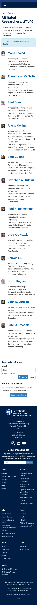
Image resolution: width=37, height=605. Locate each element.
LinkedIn (19, 443)
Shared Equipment (7, 536)
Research (23, 469)
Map (18, 428)
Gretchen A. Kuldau (21, 180)
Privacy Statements (12, 588)
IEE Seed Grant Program (9, 569)
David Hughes (17, 281)
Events (22, 543)
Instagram (13, 443)
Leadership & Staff (26, 526)
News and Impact (6, 517)
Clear (32, 377)
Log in (18, 598)
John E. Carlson (18, 301)
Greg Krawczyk (18, 234)
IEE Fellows (23, 520)
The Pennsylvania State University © (18, 594)
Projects (22, 501)
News (3, 543)
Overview (4, 473)
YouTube (24, 443)
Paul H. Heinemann (21, 208)
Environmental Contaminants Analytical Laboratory (8, 528)
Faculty (22, 517)
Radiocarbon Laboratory (8, 533)
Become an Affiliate (18, 395)
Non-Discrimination (25, 588)
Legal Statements (23, 591)
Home (3, 13)
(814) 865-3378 (17, 435)
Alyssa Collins (17, 125)
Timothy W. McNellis (21, 76)
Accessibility (12, 591)
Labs (3, 510)
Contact (3, 489)
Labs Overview (6, 514)
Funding (4, 565)
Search (4, 366)
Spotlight (4, 546)
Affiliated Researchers (27, 523)
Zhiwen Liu (15, 258)
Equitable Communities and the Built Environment (27, 492)
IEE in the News (6, 559)
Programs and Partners (8, 476)
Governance (23, 514)
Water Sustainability (26, 497)
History (3, 483)
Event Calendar (24, 550)
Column (3, 556)
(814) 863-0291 (18, 433)
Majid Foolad (16, 53)
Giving (3, 486)
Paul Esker (15, 102)
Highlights (23, 546)
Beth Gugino (16, 157)
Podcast (4, 553)
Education (4, 479)
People (10, 13)
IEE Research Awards (26, 504)
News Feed (5, 550)
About (3, 469)
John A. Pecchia (19, 325)
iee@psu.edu (18, 437)
